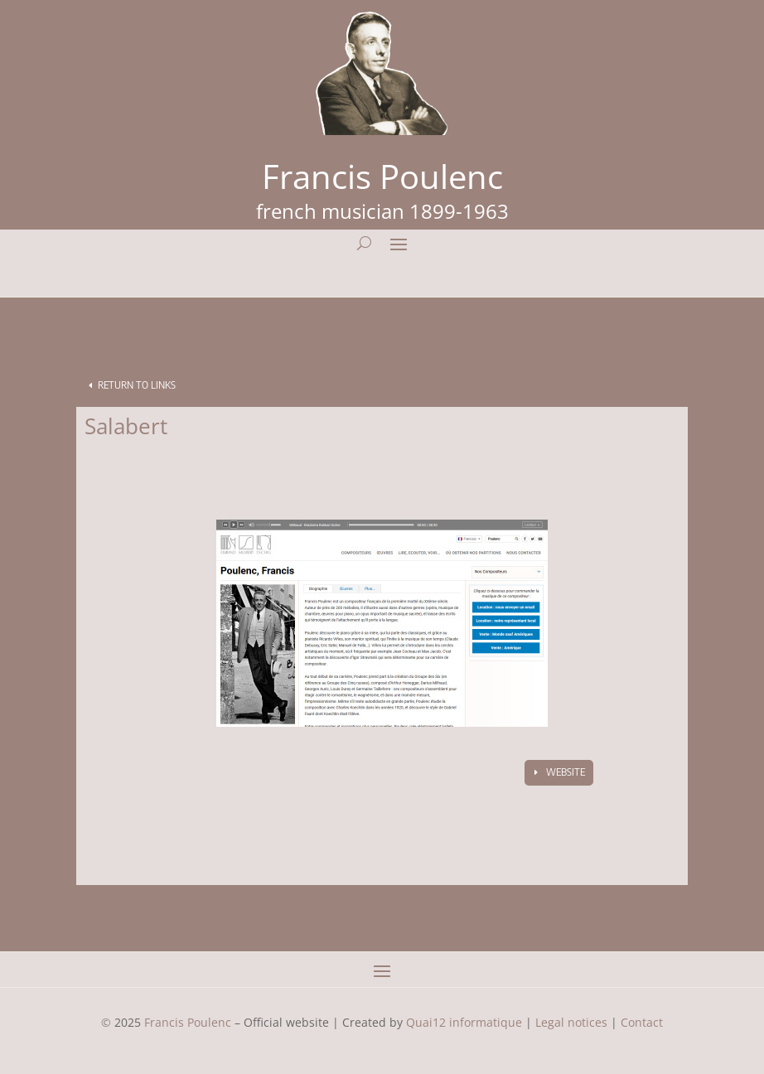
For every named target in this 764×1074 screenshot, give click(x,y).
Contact (642, 1022)
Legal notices (571, 1022)
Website (565, 772)
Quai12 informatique (464, 1022)
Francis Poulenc (187, 1022)
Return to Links (137, 385)
